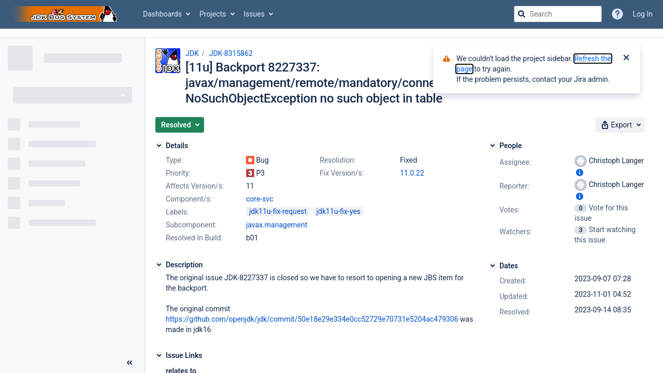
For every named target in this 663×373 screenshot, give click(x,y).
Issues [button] (254, 14)
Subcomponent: (191, 225)
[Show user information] (579, 172)
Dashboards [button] (162, 14)
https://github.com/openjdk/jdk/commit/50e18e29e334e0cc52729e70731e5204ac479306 (312, 319)
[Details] (159, 145)
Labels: (177, 212)
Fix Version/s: (342, 173)
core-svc (259, 199)
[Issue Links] (159, 355)
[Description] (159, 264)
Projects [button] (212, 14)
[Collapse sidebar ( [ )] (129, 362)
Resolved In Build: (194, 238)
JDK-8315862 (231, 53)
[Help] (617, 14)
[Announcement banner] (331, 33)
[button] (179, 125)
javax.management (276, 225)
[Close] (626, 58)
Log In (643, 14)
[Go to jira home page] (66, 14)
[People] (492, 145)
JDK (192, 53)
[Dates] (492, 265)
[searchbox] (558, 14)
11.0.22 (412, 173)
